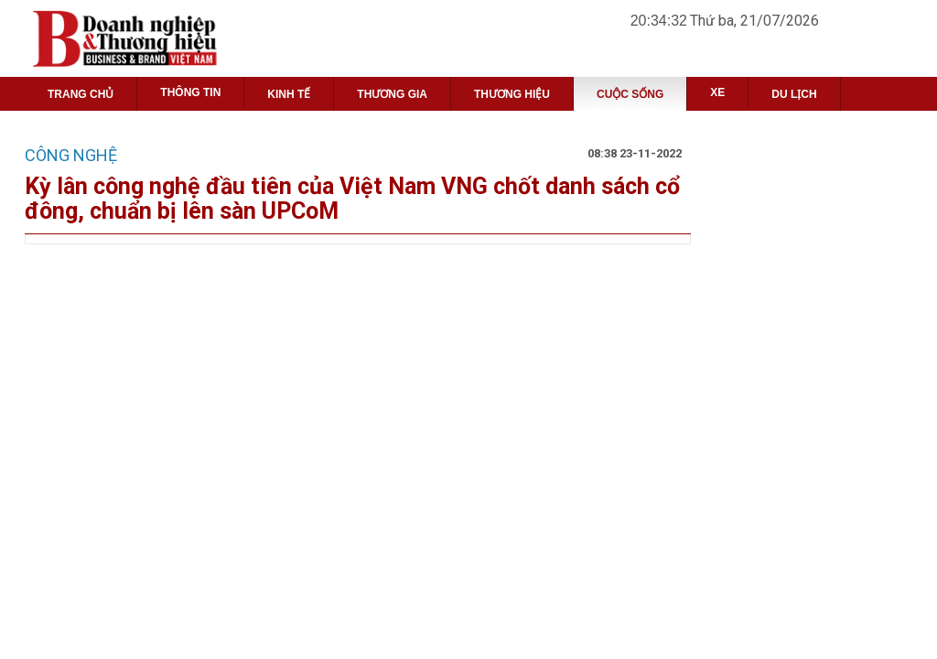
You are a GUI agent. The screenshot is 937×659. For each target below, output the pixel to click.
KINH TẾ (288, 94)
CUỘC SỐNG (630, 94)
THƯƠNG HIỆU (512, 94)
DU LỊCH (793, 94)
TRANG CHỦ (80, 94)
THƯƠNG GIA (392, 94)
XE (717, 92)
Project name (156, 38)
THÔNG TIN (190, 92)
